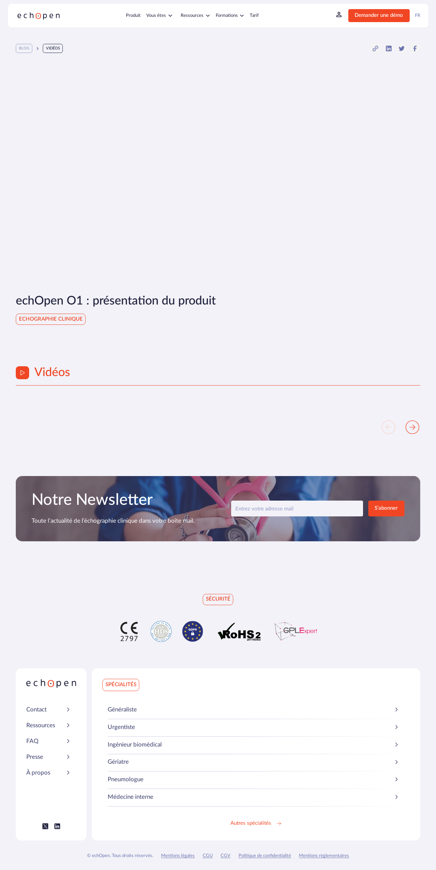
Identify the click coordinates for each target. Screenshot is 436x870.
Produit (133, 15)
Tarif (254, 15)
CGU (208, 855)
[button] (375, 48)
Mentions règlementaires (324, 855)
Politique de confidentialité (265, 855)
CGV (225, 855)
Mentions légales (178, 855)
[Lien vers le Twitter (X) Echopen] (45, 826)
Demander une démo (379, 15)
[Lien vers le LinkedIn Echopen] (57, 826)
